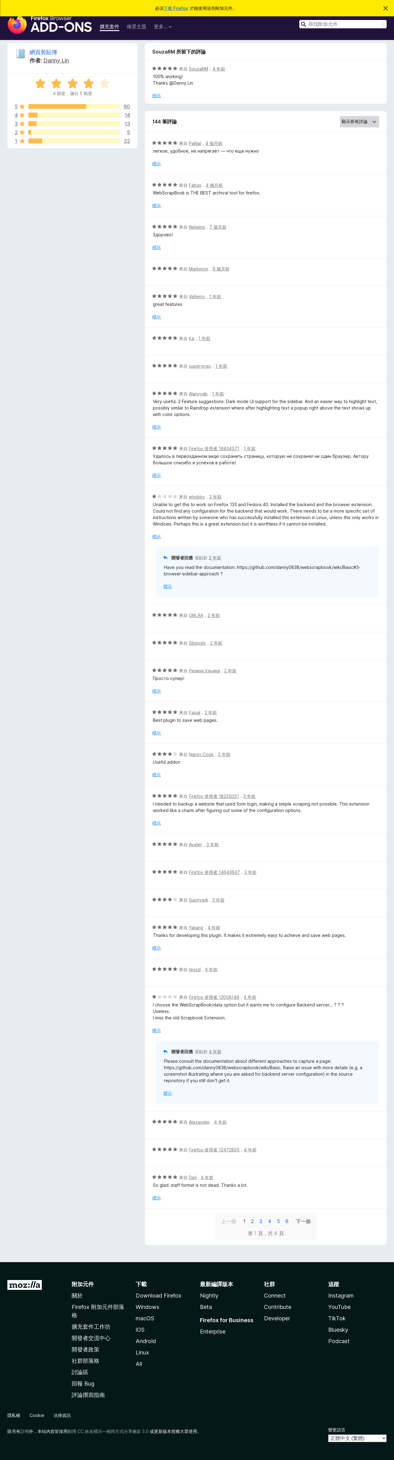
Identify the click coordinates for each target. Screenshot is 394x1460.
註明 (24, 1431)
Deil (193, 1177)
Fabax (195, 185)
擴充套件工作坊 (91, 1326)
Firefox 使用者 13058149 (214, 997)
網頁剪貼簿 (43, 52)
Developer (277, 1318)
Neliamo (197, 227)
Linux (142, 1352)
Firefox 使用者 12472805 (214, 1149)
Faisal (194, 712)
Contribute (277, 1307)
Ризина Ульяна (204, 670)
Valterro (197, 296)
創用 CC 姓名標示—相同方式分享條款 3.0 (108, 1431)
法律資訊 (62, 1415)
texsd (195, 969)
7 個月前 (217, 227)
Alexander (199, 1122)
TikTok (337, 1318)
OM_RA (196, 615)
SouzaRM (198, 68)
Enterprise (212, 1331)
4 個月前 (213, 143)
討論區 (80, 1372)
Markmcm (198, 268)
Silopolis (197, 643)
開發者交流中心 (91, 1338)
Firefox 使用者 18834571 (214, 448)
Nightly (209, 1295)
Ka (191, 338)
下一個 (303, 1221)
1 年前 (215, 296)
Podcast (339, 1341)
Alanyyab (198, 393)
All (139, 1364)
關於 (77, 1295)
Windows (147, 1307)
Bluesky (338, 1329)
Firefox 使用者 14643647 (214, 872)
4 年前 (219, 68)
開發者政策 (85, 1349)
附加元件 (83, 1284)
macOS (145, 1318)
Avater (195, 844)
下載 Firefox (176, 8)
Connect (275, 1295)
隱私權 (13, 1415)
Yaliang (196, 927)
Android (146, 1341)
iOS (140, 1329)
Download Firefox (158, 1295)
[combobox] (343, 24)
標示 (156, 95)
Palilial (195, 143)
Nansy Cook (201, 754)
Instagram (341, 1295)
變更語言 (336, 1429)
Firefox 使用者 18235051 (214, 796)
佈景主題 (136, 26)
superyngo (200, 366)
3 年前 (249, 796)
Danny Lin (56, 60)
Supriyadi (198, 899)
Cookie (37, 1415)
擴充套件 (109, 26)
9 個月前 (221, 268)
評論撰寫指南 (88, 1395)
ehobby (197, 496)
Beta (206, 1307)
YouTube (339, 1307)
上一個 (228, 1221)
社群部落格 (85, 1361)
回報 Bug (83, 1383)
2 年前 (215, 496)
